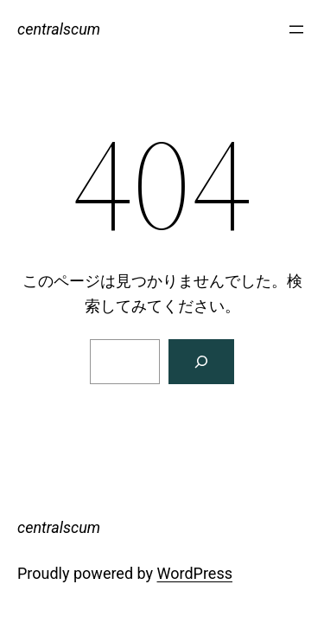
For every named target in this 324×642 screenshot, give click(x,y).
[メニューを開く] (296, 29)
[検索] (201, 361)
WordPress (194, 573)
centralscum (58, 29)
